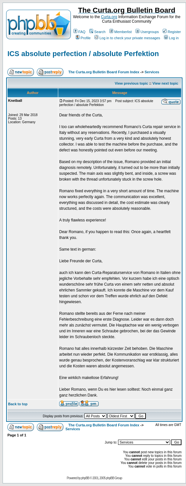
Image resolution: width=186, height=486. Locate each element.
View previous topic (131, 83)
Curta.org (109, 17)
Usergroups (147, 32)
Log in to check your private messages (127, 38)
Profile (83, 38)
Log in (171, 38)
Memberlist (120, 32)
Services (152, 72)
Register (172, 32)
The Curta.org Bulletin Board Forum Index (103, 72)
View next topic (165, 83)
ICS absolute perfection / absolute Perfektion (83, 54)
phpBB (85, 478)
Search (97, 32)
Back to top (17, 404)
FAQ (79, 32)
